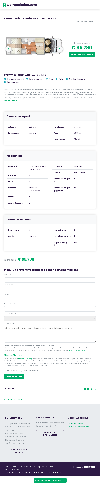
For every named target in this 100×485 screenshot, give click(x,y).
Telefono (9, 304)
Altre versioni (85, 21)
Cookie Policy (11, 472)
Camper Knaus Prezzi (78, 426)
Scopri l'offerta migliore (50, 480)
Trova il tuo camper (19, 450)
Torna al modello (13, 399)
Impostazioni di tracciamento (47, 472)
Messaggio (9, 323)
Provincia (10, 314)
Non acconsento (31, 370)
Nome (7, 275)
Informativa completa (77, 350)
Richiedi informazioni (49, 433)
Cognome (10, 284)
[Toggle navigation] (94, 4)
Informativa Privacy (25, 359)
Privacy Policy (25, 472)
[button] (50, 355)
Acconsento (12, 370)
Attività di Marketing (15, 355)
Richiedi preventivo (82, 54)
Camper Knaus (75, 423)
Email (7, 294)
